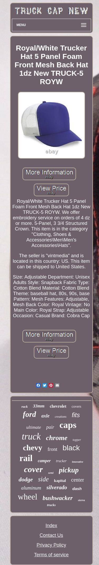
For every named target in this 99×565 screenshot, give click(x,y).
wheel (27, 496)
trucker (61, 461)
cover (33, 469)
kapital (60, 480)
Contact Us (51, 535)
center (77, 480)
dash (77, 488)
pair (50, 427)
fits (76, 414)
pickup (69, 470)
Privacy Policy (51, 545)
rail (26, 458)
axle (45, 415)
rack (24, 406)
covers (76, 406)
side (43, 479)
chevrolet (58, 406)
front (52, 449)
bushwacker (58, 498)
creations (61, 416)
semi (51, 472)
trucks (51, 505)
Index (51, 525)
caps (67, 425)
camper (44, 460)
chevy (32, 447)
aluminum (31, 488)
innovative (77, 461)
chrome (56, 438)
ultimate (33, 427)
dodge (26, 479)
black (71, 448)
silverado (56, 487)
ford (29, 414)
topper (77, 440)
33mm (38, 405)
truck (31, 436)
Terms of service (51, 554)
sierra (81, 500)
